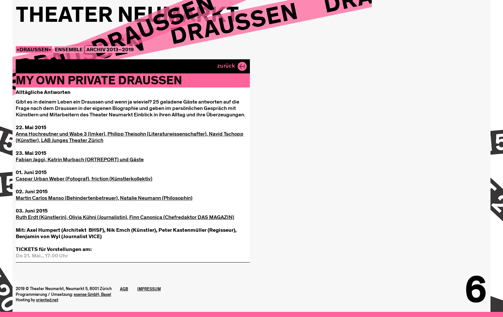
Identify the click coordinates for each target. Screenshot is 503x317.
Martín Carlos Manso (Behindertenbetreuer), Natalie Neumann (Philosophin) (104, 198)
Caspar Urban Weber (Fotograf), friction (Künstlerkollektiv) (84, 178)
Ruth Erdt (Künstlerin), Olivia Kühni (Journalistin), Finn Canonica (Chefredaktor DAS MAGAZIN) (125, 217)
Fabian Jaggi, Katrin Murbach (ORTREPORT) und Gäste (80, 159)
